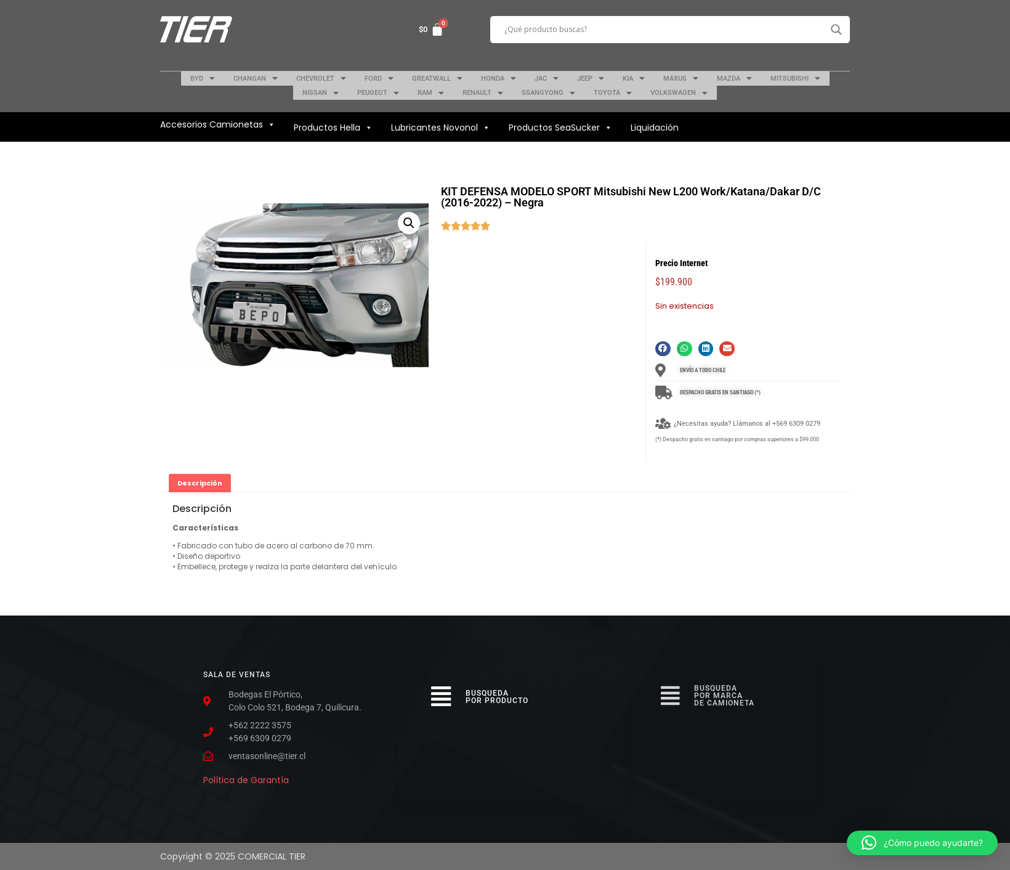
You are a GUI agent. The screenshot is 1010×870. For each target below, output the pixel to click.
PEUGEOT (378, 93)
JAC (547, 78)
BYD (202, 78)
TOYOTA (613, 93)
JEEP (590, 78)
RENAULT (483, 93)
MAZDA (734, 78)
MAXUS (680, 78)
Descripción (199, 483)
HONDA (498, 78)
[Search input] (664, 29)
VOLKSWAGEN (679, 93)
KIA (634, 78)
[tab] (200, 483)
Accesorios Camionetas (217, 124)
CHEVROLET (321, 78)
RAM (431, 93)
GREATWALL (437, 78)
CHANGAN (255, 78)
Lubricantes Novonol (440, 127)
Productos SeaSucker (560, 127)
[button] (663, 348)
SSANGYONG (548, 93)
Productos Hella (333, 127)
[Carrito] (431, 29)
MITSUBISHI (795, 78)
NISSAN (320, 93)
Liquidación (655, 127)
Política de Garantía (246, 780)
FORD (379, 78)
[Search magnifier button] (836, 29)
